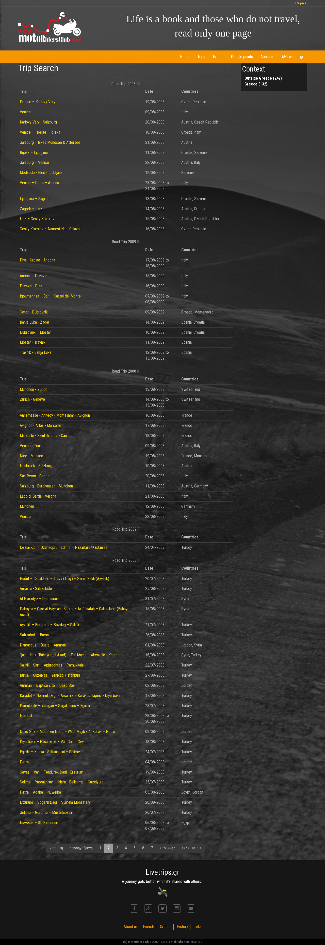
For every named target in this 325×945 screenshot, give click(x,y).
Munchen (27, 506)
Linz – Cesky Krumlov (37, 218)
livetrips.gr (292, 56)
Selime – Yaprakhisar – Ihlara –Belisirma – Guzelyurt (61, 782)
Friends (149, 926)
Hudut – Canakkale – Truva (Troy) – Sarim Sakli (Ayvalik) (64, 578)
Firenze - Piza (31, 286)
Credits (165, 926)
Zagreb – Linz (31, 208)
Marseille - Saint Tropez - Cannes (46, 435)
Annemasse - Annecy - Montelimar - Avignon (55, 415)
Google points (242, 56)
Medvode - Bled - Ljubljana (41, 172)
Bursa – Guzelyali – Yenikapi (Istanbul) (50, 675)
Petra (24, 762)
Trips (201, 56)
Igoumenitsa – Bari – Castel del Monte (50, 296)
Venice (25, 112)
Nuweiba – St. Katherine (39, 822)
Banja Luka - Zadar (34, 322)
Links (197, 926)
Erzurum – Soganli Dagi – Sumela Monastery (55, 802)
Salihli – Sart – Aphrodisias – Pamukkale (52, 665)
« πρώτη (56, 848)
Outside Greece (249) (263, 78)
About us (267, 56)
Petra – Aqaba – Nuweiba (40, 792)
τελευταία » (191, 848)
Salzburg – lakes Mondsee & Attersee (50, 142)
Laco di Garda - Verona (38, 496)
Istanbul (26, 715)
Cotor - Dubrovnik (34, 312)
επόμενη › (167, 848)
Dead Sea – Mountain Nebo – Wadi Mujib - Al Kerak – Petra (67, 731)
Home (185, 56)
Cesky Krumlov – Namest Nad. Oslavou (51, 228)
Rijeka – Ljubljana (34, 152)
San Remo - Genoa (34, 476)
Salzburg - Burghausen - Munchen (46, 486)
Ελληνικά (300, 3)
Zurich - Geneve (32, 399)
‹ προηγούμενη (81, 848)
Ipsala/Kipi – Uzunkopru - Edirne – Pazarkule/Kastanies (63, 547)
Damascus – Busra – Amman (43, 645)
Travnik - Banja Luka (35, 352)
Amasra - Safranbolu (36, 588)
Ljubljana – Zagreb (35, 198)
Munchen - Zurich (33, 389)
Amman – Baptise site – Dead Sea (47, 685)
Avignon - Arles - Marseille (40, 425)
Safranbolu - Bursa (34, 635)
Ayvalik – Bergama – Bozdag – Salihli (49, 624)
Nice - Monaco (31, 455)
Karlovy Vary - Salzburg (38, 122)
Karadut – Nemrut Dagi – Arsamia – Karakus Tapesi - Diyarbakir (70, 695)
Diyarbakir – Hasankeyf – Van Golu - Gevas (53, 741)
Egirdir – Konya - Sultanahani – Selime (50, 751)
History (182, 926)
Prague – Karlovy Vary (37, 101)
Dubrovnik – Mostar (35, 332)
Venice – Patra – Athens (39, 182)
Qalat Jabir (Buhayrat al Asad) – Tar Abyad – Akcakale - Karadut (70, 655)
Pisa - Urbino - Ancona (37, 260)
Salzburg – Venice (34, 162)
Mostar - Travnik (32, 342)
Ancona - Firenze (33, 275)
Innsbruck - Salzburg (36, 465)
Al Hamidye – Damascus (39, 598)
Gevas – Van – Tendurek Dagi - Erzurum (51, 772)
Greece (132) (256, 84)
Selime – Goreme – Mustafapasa (46, 812)
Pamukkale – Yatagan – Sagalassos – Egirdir (55, 705)
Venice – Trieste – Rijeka (40, 132)
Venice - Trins (31, 445)
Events (218, 56)
